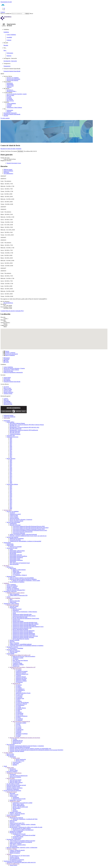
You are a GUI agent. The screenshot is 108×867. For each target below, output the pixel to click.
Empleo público (10, 422)
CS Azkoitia (18, 691)
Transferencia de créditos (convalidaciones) (23, 829)
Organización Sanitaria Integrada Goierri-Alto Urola (25, 636)
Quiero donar (13, 568)
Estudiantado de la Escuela (19, 834)
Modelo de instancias (15, 853)
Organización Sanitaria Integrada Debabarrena (24, 633)
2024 (11, 441)
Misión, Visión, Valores (18, 804)
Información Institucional (13, 605)
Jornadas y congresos (10, 352)
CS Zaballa (18, 735)
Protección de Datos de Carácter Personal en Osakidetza (23, 579)
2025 (11, 439)
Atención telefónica (14, 518)
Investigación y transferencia (13, 839)
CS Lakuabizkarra (20, 705)
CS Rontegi (18, 732)
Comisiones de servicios (12, 436)
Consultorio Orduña (17, 663)
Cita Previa (12, 512)
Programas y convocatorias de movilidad (25, 835)
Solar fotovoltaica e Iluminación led (21, 721)
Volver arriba (7, 418)
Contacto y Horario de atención (17, 813)
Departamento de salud (6, 1)
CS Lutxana (18, 728)
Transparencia (7, 66)
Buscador (6, 45)
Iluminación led (16, 683)
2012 (11, 457)
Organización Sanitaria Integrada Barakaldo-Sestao (25, 622)
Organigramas (13, 607)
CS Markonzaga (19, 729)
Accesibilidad (7, 401)
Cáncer (11, 549)
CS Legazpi (18, 726)
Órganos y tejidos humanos (19, 569)
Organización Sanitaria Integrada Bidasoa (23, 632)
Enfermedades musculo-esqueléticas (18, 556)
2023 (11, 442)
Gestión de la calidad (15, 801)
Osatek (14, 613)
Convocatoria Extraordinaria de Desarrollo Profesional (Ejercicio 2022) (30, 530)
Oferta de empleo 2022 (15, 781)
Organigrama (16, 797)
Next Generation (11, 744)
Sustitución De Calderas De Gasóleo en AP (20, 655)
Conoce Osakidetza (11, 34)
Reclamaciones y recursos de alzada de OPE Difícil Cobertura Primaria (27, 424)
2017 (11, 450)
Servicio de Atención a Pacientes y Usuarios (14, 368)
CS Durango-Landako (21, 722)
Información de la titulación (16, 817)
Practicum (12, 821)
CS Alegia (18, 686)
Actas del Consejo (14, 606)
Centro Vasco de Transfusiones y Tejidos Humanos (25, 611)
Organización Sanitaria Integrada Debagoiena (23, 630)
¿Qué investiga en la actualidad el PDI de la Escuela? (22, 840)
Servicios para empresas (12, 80)
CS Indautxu (19, 701)
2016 (11, 451)
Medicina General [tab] (8, 169)
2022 (11, 443)
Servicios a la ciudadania (13, 77)
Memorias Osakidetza (15, 651)
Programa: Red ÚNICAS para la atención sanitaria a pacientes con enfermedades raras (30, 748)
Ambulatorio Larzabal (18, 657)
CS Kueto (18, 724)
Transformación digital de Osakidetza (13, 861)
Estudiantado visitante (18, 836)
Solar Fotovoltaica (17, 668)
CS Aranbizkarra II (20, 690)
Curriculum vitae (11, 435)
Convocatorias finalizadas (19, 533)
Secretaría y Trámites (12, 848)
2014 (11, 454)
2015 (11, 453)
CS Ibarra (18, 699)
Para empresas (7, 380)
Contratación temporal (15, 434)
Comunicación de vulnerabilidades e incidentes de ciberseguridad (25, 541)
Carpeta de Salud (8, 389)
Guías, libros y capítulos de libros (18, 844)
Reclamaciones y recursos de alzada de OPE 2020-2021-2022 (24, 427)
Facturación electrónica (15, 539)
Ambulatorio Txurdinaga (22, 733)
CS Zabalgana (19, 720)
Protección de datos (8, 371)
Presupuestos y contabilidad (16, 648)
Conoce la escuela (14, 794)
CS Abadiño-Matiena (21, 708)
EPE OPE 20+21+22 (15, 426)
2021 (11, 445)
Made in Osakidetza (10, 355)
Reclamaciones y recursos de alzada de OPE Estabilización (24, 430)
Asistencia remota (8, 393)
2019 (11, 447)
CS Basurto (18, 675)
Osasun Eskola (7, 377)
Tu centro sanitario (5, 118)
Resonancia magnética (12, 771)
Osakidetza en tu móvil (15, 514)
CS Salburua (19, 712)
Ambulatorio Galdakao (18, 664)
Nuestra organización (21, 759)
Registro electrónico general (16, 521)
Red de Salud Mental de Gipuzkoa (21, 638)
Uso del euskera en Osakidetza (17, 581)
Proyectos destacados (15, 600)
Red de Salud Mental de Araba (20, 617)
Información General (12, 792)
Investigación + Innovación (10, 61)
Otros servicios (10, 100)
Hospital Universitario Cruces (14, 163)
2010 (11, 481)
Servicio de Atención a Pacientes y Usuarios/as (21, 519)
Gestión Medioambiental (19, 805)
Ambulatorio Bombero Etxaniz (23, 693)
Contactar (9, 40)
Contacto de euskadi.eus (9, 416)
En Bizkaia (9, 98)
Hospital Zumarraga (17, 741)
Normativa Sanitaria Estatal (13, 786)
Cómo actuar (16, 763)
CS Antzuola (19, 684)
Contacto (3, 12)
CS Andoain (18, 670)
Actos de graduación (15, 858)
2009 (11, 483)
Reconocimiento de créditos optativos (22, 828)
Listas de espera (13, 652)
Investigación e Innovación (10, 113)
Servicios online (7, 390)
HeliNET (15, 764)
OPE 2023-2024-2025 (15, 431)
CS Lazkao (18, 706)
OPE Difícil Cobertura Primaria (17, 423)
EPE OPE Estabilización (15, 428)
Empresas (9, 55)
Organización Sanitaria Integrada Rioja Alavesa (24, 615)
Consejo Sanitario (14, 516)
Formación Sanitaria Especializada (12, 71)
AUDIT (14, 809)
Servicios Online (8, 510)
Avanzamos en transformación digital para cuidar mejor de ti (21, 862)
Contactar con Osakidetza (13, 588)
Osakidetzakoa (13, 523)
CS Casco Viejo (19, 694)
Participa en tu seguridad (16, 546)
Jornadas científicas (14, 857)
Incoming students (17, 838)
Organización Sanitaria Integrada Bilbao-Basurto (24, 625)
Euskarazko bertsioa (8, 415)
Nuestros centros (14, 770)
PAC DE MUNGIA (8, 302)
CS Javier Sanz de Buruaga (22, 702)
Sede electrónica (7, 402)
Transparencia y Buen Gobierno (14, 107)
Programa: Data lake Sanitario (17, 751)
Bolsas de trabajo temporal (16, 782)
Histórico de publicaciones (13, 863)
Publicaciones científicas (16, 843)
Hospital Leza (16, 666)
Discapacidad (13, 553)
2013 (11, 455)
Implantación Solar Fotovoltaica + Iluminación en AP (22, 667)
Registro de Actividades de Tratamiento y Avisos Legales (26, 580)
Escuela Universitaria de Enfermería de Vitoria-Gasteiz (26, 618)
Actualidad (9, 37)
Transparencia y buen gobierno (14, 773)
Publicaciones (13, 602)
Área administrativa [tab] (8, 173)
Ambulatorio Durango (21, 679)
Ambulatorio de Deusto (21, 678)
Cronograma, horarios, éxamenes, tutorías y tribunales (23, 824)
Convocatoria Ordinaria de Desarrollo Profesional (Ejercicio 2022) (29, 529)
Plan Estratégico (16, 808)
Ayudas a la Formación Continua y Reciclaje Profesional (23, 534)
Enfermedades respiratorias (16, 560)
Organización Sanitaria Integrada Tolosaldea (23, 637)
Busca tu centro (10, 95)
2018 (11, 449)
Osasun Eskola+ (13, 865)
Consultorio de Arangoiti (22, 671)
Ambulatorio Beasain (21, 676)
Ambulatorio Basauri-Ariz (22, 674)
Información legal (8, 404)
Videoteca (9, 87)
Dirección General (17, 609)
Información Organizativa (13, 789)
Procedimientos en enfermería (17, 859)
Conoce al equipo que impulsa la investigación (21, 842)
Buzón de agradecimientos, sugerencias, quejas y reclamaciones (22, 847)
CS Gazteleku (19, 697)
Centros (8, 596)
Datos (11, 599)
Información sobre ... (12, 91)
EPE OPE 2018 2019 (15, 432)
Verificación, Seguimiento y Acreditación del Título (25, 819)
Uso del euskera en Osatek (13, 783)
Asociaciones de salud (12, 548)
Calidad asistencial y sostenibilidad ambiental (21, 644)
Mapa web (6, 400)
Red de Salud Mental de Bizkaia (20, 629)
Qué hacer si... (10, 89)
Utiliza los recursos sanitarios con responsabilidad (22, 577)
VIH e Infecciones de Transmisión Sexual (20, 563)
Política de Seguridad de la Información (13, 372)
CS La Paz (18, 725)
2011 (11, 480)
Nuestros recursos (20, 760)
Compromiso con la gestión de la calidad (22, 802)
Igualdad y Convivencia (15, 812)
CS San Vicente (19, 714)
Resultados (15, 811)
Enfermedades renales (15, 558)
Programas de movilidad (15, 832)
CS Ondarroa (19, 709)
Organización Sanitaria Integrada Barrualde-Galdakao (25, 624)
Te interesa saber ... (17, 762)
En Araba (9, 96)
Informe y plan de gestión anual (20, 806)
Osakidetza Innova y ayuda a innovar (15, 592)
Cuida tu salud (10, 85)
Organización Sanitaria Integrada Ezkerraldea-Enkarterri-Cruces (28, 626)
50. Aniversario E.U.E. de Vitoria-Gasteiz (20, 855)
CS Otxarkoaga (16, 661)
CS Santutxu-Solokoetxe (21, 716)
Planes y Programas (14, 642)
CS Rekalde (18, 731)
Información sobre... (11, 576)
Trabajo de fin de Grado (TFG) (17, 823)
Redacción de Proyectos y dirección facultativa (24, 656)
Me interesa (6, 565)
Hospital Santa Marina (18, 621)
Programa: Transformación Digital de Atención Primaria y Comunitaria (27, 745)
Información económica (12, 647)
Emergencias (16, 610)
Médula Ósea (16, 571)
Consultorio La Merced (21, 703)
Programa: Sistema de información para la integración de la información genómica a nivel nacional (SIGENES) (36, 750)
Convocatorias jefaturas (12, 484)
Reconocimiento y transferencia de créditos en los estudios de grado (26, 827)
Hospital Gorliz (16, 619)
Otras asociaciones (14, 564)
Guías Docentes (13, 820)
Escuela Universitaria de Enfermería (12, 790)
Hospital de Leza (17, 743)
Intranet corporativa (8, 392)
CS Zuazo (18, 736)
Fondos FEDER (10, 653)
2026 (11, 438)
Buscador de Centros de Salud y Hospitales (11, 148)
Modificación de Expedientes (17, 538)
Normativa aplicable (14, 640)
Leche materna (16, 573)
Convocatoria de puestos (15, 779)
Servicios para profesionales (13, 79)
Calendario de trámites (15, 851)
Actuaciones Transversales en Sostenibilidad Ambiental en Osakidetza (26, 645)
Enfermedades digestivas (16, 552)
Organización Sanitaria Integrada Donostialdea (24, 634)
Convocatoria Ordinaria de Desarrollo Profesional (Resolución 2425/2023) (30, 527)
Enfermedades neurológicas (16, 557)
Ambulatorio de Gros (18, 740)
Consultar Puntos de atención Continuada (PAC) (12, 310)
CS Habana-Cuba (20, 698)
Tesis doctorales (13, 846)
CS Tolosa (18, 717)
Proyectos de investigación (11, 354)
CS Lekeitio (15, 659)
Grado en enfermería (11, 816)
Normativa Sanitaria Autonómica (14, 787)
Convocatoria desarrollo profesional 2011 (23, 531)
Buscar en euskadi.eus (6, 13)
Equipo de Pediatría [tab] (8, 170)
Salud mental (13, 561)
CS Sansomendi (19, 713)
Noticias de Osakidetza (12, 586)
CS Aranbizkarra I (20, 689)
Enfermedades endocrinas (16, 554)
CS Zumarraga (19, 682)
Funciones (12, 641)
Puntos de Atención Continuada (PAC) (16, 590)
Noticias (7, 351)
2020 (11, 446)
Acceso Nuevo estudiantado (13, 815)
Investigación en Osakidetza (13, 598)
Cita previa (6, 386)
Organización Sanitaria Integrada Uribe (22, 628)
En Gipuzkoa (10, 99)
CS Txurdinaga (19, 718)
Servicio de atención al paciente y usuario (17, 94)
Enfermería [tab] (6, 172)
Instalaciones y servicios (15, 800)
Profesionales (10, 53)
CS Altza (15, 739)
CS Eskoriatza (19, 695)
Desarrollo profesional (15, 525)
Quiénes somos (16, 758)
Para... (5, 50)
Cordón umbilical (17, 572)
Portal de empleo (11, 778)
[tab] (55, 169)
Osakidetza (6, 32)
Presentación (10, 83)
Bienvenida (12, 793)
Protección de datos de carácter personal (16, 785)
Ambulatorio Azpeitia (21, 672)
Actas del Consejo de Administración (18, 775)
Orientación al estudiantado (16, 831)
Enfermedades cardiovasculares (17, 550)
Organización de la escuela (19, 798)
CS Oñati (18, 710)
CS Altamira (19, 687)
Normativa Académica (15, 825)
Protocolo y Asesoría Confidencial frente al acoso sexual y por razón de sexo (28, 535)
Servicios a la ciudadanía (13, 511)
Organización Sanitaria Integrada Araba (22, 614)
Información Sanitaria (12, 649)
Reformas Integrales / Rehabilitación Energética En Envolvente (25, 737)
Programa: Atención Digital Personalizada (20, 747)
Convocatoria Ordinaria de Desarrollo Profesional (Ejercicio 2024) (29, 526)
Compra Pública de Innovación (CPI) (18, 595)
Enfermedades (10, 84)
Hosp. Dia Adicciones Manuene (20, 660)
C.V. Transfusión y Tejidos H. (20, 575)
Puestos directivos (11, 458)
